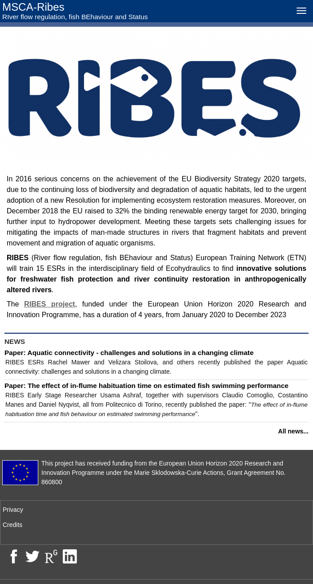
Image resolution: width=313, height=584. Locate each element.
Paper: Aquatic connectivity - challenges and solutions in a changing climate (128, 352)
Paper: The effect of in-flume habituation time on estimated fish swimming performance (146, 385)
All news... (293, 431)
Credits (12, 524)
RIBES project (49, 304)
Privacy (13, 509)
